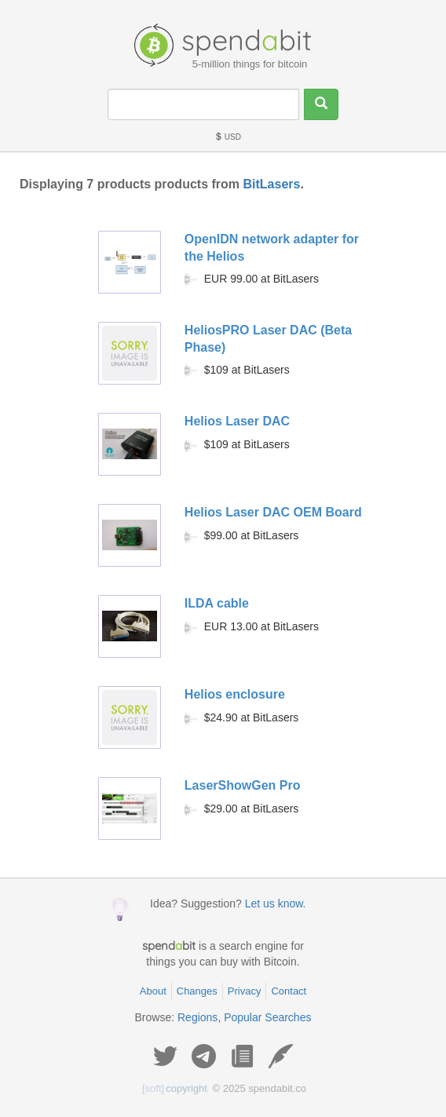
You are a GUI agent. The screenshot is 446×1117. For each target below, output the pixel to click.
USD (227, 137)
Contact (288, 991)
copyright (174, 1088)
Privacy (244, 991)
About (153, 991)
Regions (197, 1017)
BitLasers (271, 184)
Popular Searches (267, 1017)
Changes (197, 991)
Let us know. (275, 903)
